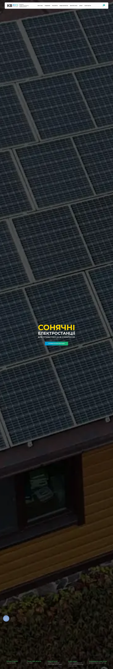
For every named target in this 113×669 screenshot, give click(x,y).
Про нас (40, 5)
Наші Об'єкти (64, 5)
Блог (81, 5)
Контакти (88, 5)
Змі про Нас (73, 5)
